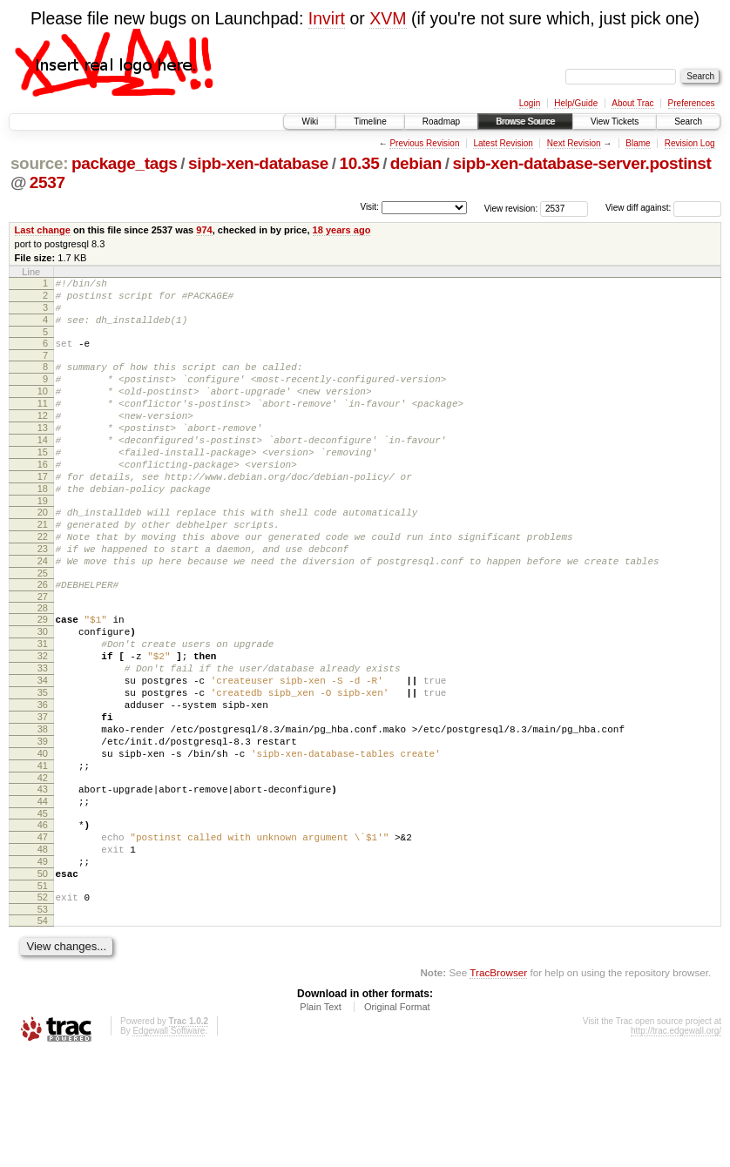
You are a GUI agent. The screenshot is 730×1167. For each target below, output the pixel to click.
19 (42, 542)
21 (42, 568)
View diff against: (663, 207)
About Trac (632, 103)
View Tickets (615, 121)
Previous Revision (424, 143)
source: (39, 163)
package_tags (124, 163)
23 (42, 598)
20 (42, 554)
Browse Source (525, 121)
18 (42, 528)
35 (42, 765)
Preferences (691, 103)
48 (42, 951)
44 (42, 895)
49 (42, 966)
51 (42, 995)
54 (42, 1033)
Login (529, 103)
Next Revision (574, 143)
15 (42, 483)
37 (42, 795)
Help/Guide (576, 103)
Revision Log (690, 143)
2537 (47, 182)
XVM (387, 18)
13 (42, 454)
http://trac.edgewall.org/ (676, 1143)
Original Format (397, 1119)
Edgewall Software (168, 1143)
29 (42, 676)
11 (42, 424)
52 (42, 1007)
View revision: (511, 207)
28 (42, 665)
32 (42, 721)
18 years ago (342, 230)
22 (42, 583)
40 (42, 839)
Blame (637, 143)
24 (42, 613)
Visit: (369, 207)
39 (42, 825)
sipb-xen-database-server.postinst (582, 163)
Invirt (326, 18)
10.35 (360, 163)
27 (42, 654)
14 (42, 468)
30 (42, 691)
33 (42, 736)
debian (416, 163)
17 (42, 513)
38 (42, 810)
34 (42, 750)
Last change (43, 230)
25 (42, 628)
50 (42, 980)
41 (42, 854)
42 (42, 869)
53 (42, 1021)
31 (42, 706)
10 (42, 409)
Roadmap (441, 121)
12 (42, 439)
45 (42, 910)
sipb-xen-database (258, 163)
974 (204, 230)
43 (42, 880)
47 (42, 936)
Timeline (370, 121)
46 (42, 921)
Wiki (309, 121)
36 (42, 780)
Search (688, 121)
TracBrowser (498, 1084)
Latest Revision (502, 143)
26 (42, 639)
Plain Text (320, 1119)
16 (42, 498)
